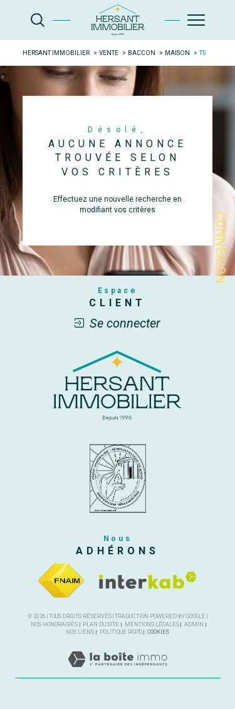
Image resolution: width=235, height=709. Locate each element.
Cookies (158, 632)
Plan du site (101, 624)
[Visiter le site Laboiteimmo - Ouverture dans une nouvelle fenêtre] (117, 672)
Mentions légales (152, 624)
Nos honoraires (54, 624)
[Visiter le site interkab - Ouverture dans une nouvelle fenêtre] (148, 580)
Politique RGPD (121, 632)
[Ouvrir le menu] (196, 20)
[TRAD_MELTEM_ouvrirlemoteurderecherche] (37, 20)
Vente (108, 52)
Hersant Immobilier (56, 52)
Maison (177, 52)
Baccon (141, 52)
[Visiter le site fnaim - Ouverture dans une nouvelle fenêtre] (61, 581)
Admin (194, 624)
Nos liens (80, 632)
